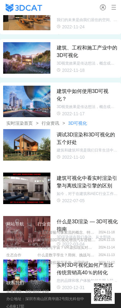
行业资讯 (46, 223)
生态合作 (13, 255)
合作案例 (13, 232)
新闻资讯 (13, 247)
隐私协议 (13, 270)
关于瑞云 (13, 262)
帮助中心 (13, 240)
